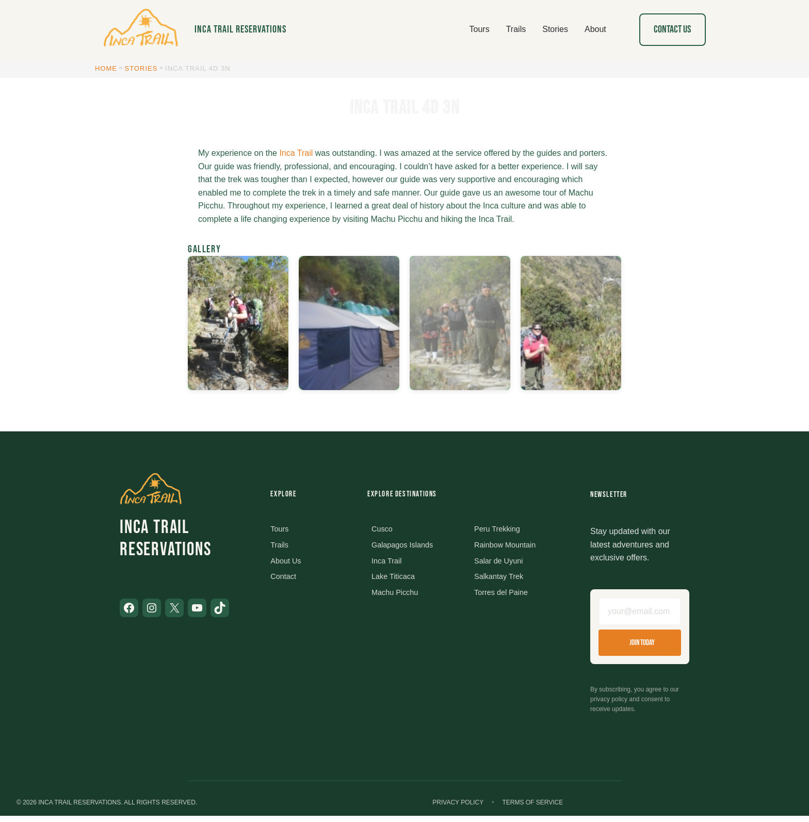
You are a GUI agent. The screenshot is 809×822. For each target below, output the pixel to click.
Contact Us (672, 29)
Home (106, 68)
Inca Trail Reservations (240, 29)
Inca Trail (296, 153)
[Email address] (639, 614)
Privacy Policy (457, 808)
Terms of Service (532, 808)
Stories (141, 68)
